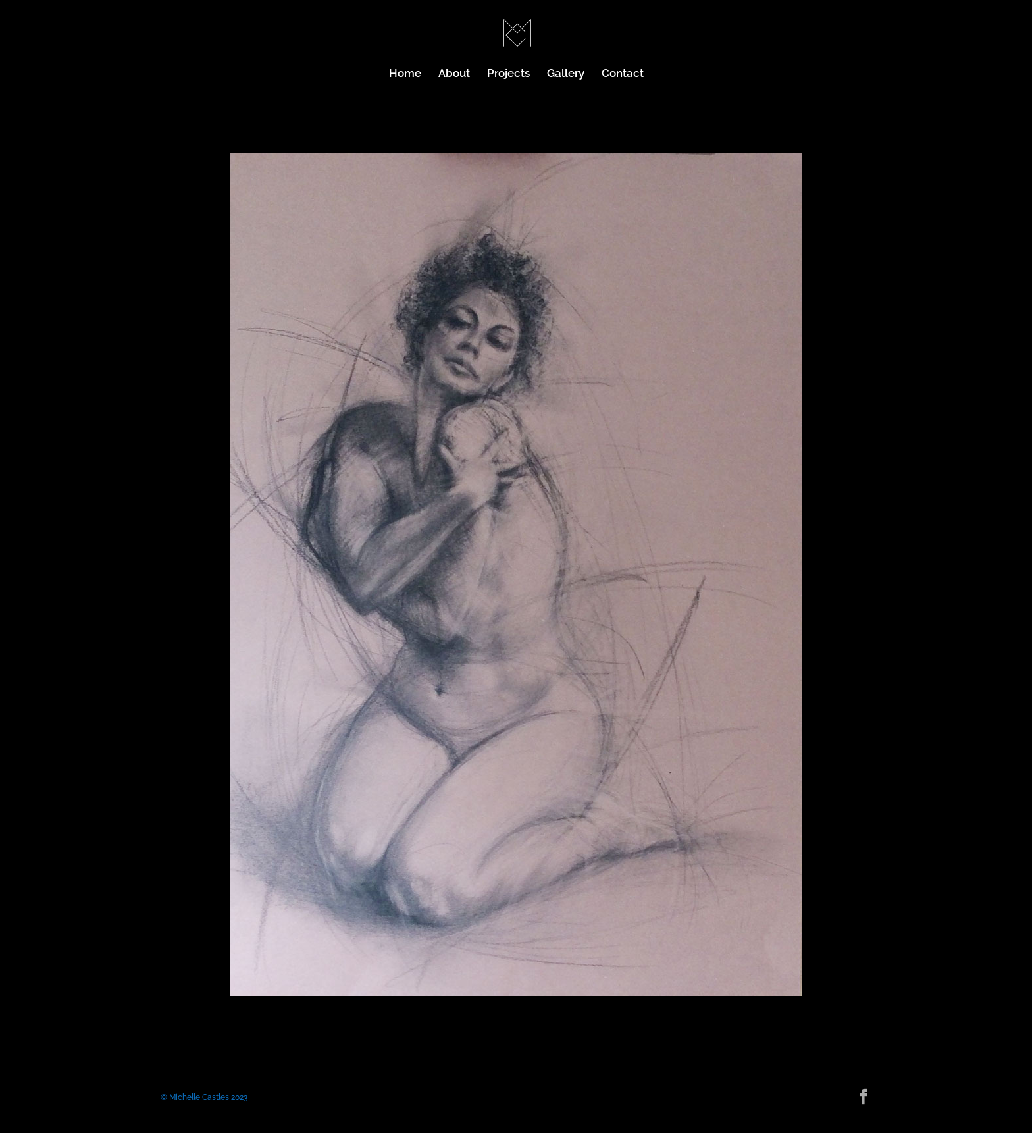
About (454, 74)
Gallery (565, 74)
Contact (623, 74)
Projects (508, 74)
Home (405, 74)
